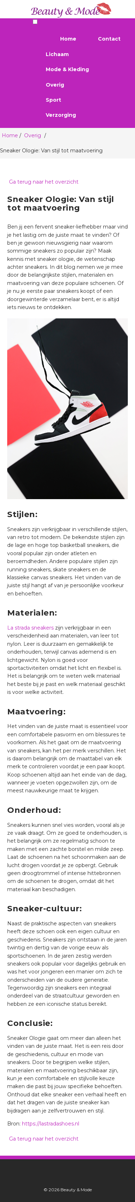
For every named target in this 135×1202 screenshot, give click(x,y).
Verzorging (61, 115)
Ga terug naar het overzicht (42, 182)
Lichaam (57, 54)
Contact (109, 39)
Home (68, 39)
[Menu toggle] (35, 21)
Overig (55, 85)
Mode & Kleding (67, 69)
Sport (53, 100)
